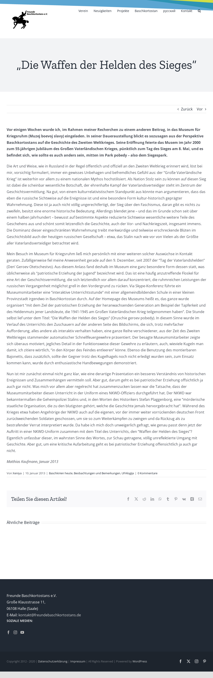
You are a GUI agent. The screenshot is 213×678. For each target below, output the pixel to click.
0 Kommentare (147, 473)
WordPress (140, 661)
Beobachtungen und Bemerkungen (97, 473)
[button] (199, 10)
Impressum (77, 661)
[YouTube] (22, 632)
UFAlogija (128, 473)
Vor (200, 109)
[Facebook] (8, 632)
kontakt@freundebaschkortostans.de (49, 615)
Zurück (187, 109)
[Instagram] (15, 632)
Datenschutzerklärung (52, 661)
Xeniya (17, 473)
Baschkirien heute (60, 473)
